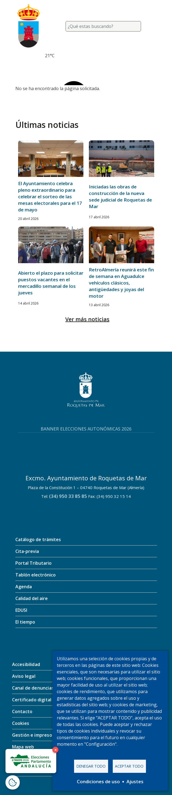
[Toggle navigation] (150, 26)
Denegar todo (91, 766)
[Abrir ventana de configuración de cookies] (12, 782)
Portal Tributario (33, 563)
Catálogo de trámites (38, 539)
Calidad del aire (31, 598)
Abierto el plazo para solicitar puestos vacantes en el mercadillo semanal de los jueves (50, 283)
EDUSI (21, 610)
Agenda (23, 587)
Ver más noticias (87, 319)
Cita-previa (27, 551)
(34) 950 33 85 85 (68, 496)
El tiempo (25, 622)
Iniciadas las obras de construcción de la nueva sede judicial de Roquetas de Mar (120, 196)
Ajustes (134, 781)
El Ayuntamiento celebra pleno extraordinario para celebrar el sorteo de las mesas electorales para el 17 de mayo (50, 196)
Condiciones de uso (98, 781)
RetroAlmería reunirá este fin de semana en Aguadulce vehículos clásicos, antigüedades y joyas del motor (121, 282)
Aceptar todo (129, 766)
